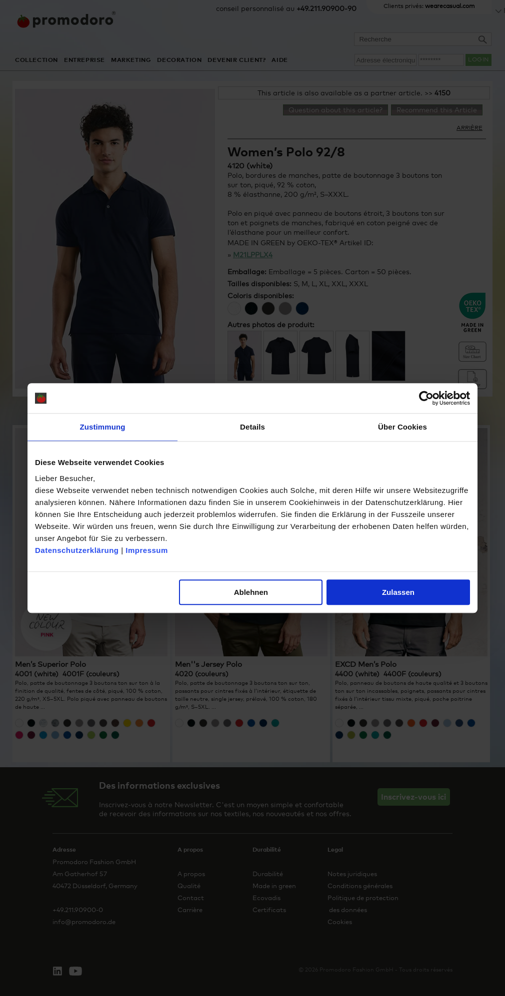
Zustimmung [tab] (103, 427)
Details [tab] (252, 427)
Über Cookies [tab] (402, 427)
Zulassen (398, 592)
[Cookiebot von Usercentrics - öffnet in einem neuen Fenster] (426, 398)
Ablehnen (251, 592)
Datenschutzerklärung (77, 550)
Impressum (147, 550)
